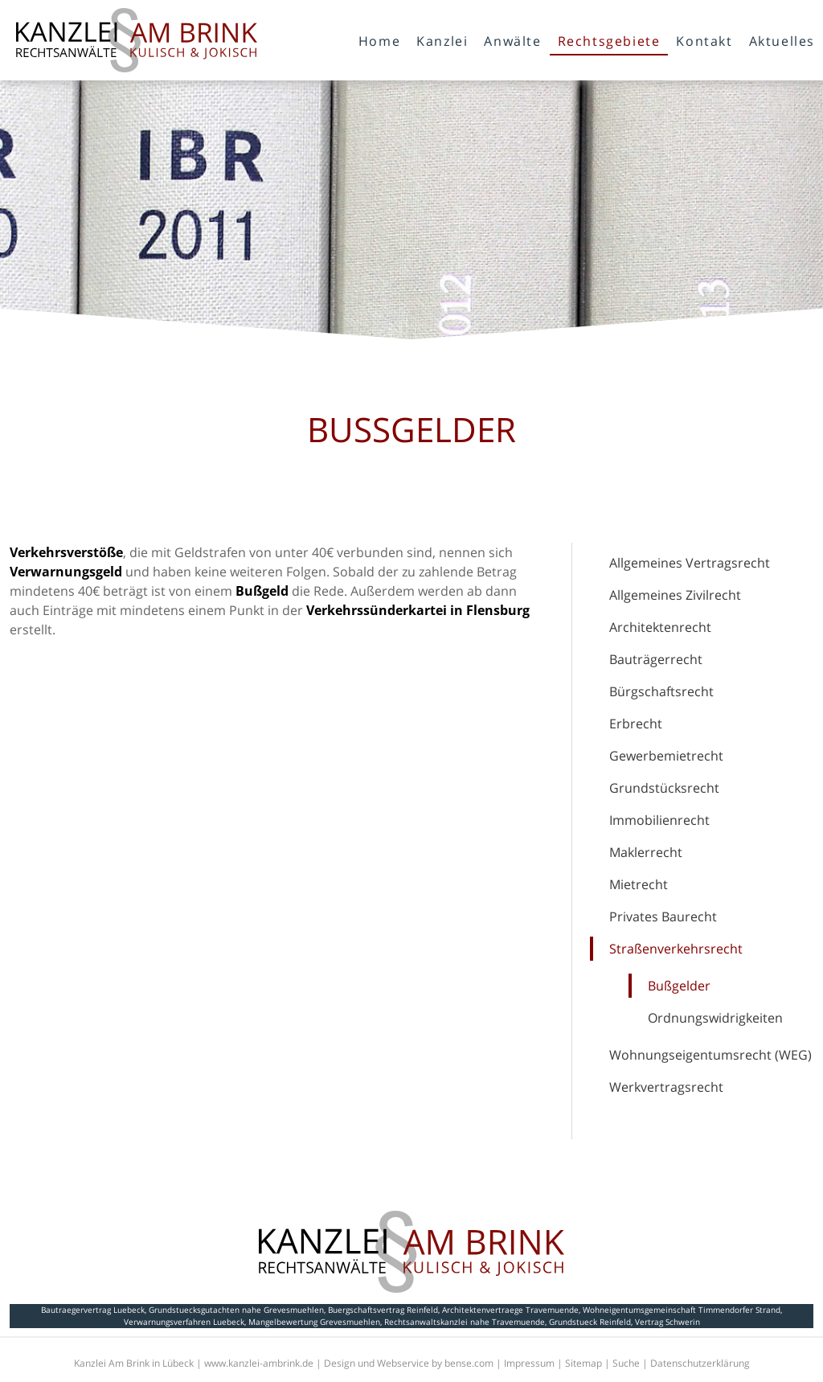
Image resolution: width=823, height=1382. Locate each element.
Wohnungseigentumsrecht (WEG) (710, 1055)
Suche (626, 1363)
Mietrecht (638, 884)
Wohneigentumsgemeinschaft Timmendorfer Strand (681, 1309)
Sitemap (583, 1363)
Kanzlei (442, 41)
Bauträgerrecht (655, 659)
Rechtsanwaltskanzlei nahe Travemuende (464, 1321)
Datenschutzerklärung (700, 1363)
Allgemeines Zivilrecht (675, 595)
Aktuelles (782, 41)
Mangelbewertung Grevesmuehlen (314, 1321)
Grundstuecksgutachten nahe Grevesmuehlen (236, 1309)
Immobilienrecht (659, 820)
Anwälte (512, 41)
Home (379, 41)
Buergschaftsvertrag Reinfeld (383, 1309)
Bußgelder (679, 985)
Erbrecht (635, 723)
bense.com (468, 1363)
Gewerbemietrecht (666, 756)
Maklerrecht (645, 852)
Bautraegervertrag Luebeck (93, 1309)
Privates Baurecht (663, 916)
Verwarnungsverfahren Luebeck (184, 1321)
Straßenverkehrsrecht (676, 949)
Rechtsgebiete (609, 41)
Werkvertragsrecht (666, 1087)
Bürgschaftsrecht (661, 691)
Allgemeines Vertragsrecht (689, 563)
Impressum (529, 1363)
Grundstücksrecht (664, 788)
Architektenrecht (660, 627)
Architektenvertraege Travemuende (510, 1309)
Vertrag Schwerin (667, 1321)
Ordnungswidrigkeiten (715, 1018)
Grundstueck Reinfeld (590, 1321)
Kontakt (704, 41)
